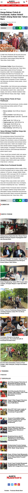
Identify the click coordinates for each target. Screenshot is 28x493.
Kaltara (20, 5)
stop (10, 24)
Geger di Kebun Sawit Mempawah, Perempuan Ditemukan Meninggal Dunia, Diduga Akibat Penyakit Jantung (18, 456)
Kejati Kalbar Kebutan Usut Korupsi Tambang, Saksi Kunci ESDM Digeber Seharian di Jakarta (16, 429)
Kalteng (14, 5)
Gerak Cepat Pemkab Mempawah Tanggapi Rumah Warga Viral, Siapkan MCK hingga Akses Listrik (18, 465)
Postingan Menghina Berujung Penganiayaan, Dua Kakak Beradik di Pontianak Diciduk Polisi (11, 338)
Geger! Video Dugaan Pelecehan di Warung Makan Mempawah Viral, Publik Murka (17, 401)
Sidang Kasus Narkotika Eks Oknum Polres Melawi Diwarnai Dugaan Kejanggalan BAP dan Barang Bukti (13, 237)
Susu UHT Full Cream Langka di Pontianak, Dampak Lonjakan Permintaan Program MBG (17, 410)
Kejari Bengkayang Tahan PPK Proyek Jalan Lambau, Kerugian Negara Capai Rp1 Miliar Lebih (13, 283)
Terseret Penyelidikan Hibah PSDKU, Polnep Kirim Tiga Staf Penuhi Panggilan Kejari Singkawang (17, 420)
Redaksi (6, 490)
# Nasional (3, 374)
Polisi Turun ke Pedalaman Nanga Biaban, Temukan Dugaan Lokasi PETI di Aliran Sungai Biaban (13, 311)
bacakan (4, 24)
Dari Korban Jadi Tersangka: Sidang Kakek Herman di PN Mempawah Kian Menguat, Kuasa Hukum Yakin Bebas (13, 260)
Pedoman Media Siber (16, 490)
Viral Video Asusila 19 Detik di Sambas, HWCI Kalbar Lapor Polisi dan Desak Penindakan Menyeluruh (17, 393)
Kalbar (8, 5)
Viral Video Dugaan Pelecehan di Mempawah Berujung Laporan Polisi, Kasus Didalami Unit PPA (17, 383)
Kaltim (2, 5)
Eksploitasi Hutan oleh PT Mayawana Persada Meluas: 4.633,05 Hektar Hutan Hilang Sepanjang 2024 (16, 438)
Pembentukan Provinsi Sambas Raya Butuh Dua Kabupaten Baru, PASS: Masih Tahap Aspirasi (17, 447)
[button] (26, 0)
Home (1, 9)
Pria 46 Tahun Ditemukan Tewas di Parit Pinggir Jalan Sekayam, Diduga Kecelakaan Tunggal (13, 364)
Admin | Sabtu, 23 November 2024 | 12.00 (8, 22)
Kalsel (25, 5)
